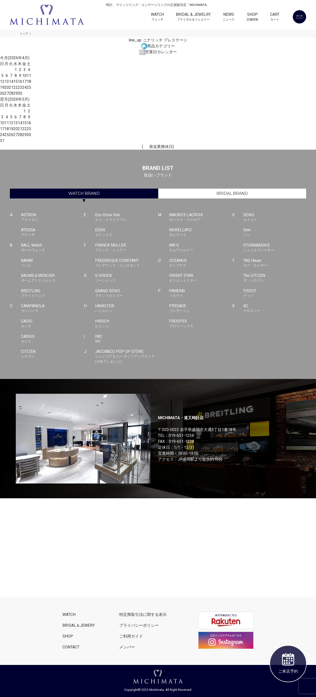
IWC (126, 339)
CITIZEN (52, 354)
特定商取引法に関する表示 (143, 614)
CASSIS (52, 339)
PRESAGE (200, 308)
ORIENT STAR (200, 278)
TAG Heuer (274, 263)
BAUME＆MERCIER (52, 278)
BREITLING (52, 293)
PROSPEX (200, 324)
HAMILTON (126, 308)
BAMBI (52, 263)
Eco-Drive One (126, 217)
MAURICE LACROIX (200, 217)
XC (274, 308)
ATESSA (52, 232)
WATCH (157, 17)
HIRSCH (126, 324)
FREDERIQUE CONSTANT (126, 263)
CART (274, 17)
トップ (24, 33)
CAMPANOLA (52, 308)
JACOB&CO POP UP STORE (126, 356)
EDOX (126, 232)
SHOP (252, 17)
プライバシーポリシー (139, 625)
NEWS (229, 17)
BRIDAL (232, 193)
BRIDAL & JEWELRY (193, 17)
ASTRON (52, 217)
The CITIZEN (274, 278)
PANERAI (200, 293)
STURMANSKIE (274, 248)
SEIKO (274, 217)
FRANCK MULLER (126, 248)
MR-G (200, 248)
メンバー (127, 647)
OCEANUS (200, 263)
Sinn (274, 232)
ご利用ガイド (131, 636)
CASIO (52, 324)
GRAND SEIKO (126, 293)
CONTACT (70, 647)
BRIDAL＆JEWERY (78, 625)
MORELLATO (200, 232)
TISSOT (274, 293)
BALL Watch (52, 248)
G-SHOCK (126, 278)
